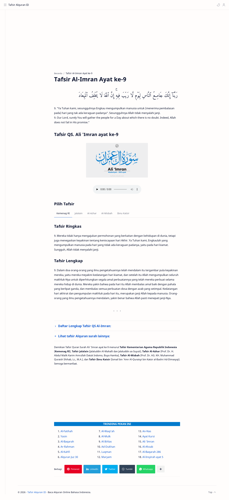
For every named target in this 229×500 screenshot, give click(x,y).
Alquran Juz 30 (73, 458)
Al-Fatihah (70, 432)
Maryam (110, 458)
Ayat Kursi (152, 437)
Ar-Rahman (71, 447)
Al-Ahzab (151, 447)
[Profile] (223, 4)
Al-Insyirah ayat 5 (156, 458)
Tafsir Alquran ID (19, 5)
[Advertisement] (118, 43)
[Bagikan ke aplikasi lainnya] (164, 470)
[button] (217, 4)
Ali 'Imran (152, 442)
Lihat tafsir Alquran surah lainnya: (88, 337)
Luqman (110, 453)
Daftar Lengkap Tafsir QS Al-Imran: (88, 327)
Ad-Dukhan (112, 447)
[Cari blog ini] (67, 4)
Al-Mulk (109, 437)
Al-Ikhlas (110, 442)
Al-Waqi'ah (111, 432)
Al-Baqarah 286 (155, 453)
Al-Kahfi (68, 453)
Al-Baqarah (71, 442)
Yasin (67, 437)
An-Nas (150, 432)
